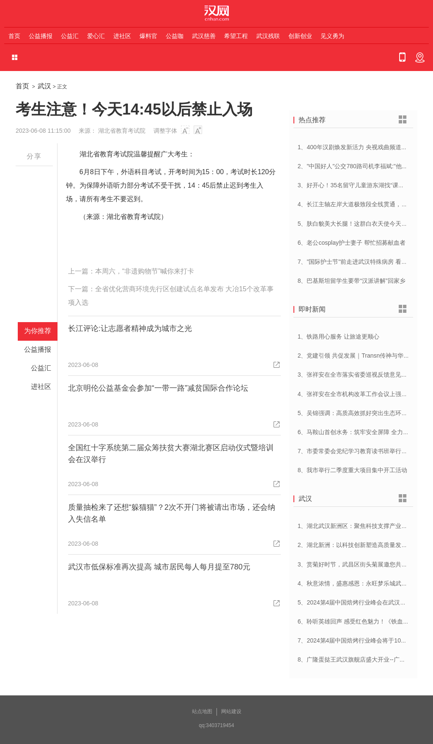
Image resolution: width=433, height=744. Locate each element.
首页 (14, 36)
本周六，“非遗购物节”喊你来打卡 (145, 271)
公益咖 (175, 36)
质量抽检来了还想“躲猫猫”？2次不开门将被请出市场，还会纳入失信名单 (171, 513)
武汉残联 (268, 36)
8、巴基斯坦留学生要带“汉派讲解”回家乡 (352, 280)
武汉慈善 (204, 36)
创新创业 (300, 36)
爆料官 (148, 36)
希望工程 (236, 36)
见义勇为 (332, 36)
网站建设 (231, 711)
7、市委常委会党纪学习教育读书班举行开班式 (358, 451)
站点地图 (202, 711)
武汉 (44, 86)
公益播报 (40, 36)
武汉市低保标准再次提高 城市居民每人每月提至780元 (159, 567)
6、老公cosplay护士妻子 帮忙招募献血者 (352, 242)
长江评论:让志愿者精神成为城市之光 (130, 328)
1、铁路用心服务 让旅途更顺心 (339, 336)
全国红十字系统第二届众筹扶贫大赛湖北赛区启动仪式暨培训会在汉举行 (171, 453)
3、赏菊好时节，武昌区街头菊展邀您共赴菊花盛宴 (364, 564)
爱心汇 (96, 36)
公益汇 (70, 36)
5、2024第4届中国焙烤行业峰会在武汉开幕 (355, 602)
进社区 (122, 36)
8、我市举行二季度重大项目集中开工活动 (353, 470)
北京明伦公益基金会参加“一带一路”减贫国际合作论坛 (158, 388)
